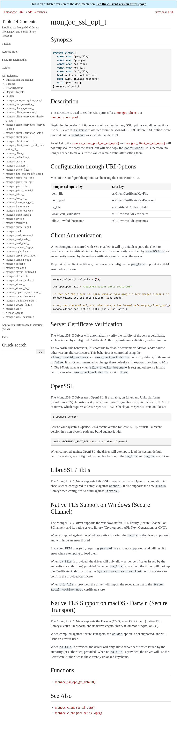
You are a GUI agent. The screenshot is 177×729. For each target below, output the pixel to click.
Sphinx (163, 721)
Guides (6, 67)
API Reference (36, 11)
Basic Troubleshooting (14, 59)
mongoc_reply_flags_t (18, 251)
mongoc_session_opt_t (18, 259)
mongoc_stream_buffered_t (21, 272)
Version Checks (14, 312)
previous (160, 11)
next (170, 11)
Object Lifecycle (15, 92)
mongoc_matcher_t (16, 222)
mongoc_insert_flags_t (18, 214)
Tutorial (6, 43)
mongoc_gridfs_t (15, 194)
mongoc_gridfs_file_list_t (20, 177)
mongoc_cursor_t (15, 161)
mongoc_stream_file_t (18, 276)
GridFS (10, 96)
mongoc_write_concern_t (20, 317)
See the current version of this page (121, 4)
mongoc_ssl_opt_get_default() (75, 673)
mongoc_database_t (16, 165)
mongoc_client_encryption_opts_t (24, 132)
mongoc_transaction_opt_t (20, 296)
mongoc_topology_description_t (23, 292)
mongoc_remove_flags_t (19, 247)
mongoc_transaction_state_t (21, 300)
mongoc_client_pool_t (18, 137)
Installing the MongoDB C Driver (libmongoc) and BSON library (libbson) (20, 31)
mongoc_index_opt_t (17, 206)
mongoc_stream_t (15, 284)
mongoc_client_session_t (19, 141)
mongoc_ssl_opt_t (16, 267)
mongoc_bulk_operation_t (20, 104)
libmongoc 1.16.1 (14, 11)
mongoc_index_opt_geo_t (20, 202)
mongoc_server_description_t (22, 255)
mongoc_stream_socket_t (20, 280)
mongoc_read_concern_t (19, 235)
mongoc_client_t (15, 153)
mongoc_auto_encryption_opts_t (24, 100)
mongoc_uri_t (13, 308)
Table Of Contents (19, 21)
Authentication (10, 51)
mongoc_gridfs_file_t (17, 186)
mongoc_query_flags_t (18, 227)
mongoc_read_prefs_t (18, 243)
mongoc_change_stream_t (20, 108)
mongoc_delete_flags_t (18, 169)
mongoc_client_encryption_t (21, 112)
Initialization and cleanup (19, 79)
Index (5, 337)
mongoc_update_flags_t (19, 304)
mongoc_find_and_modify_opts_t (24, 173)
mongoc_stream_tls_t (17, 288)
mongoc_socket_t (15, 263)
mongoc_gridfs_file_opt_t (20, 182)
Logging (10, 83)
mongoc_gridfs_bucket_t (19, 190)
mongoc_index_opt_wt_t (19, 210)
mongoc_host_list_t (16, 198)
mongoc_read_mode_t (18, 239)
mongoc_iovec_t (15, 218)
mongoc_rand (13, 231)
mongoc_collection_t (17, 157)
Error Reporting (14, 87)
